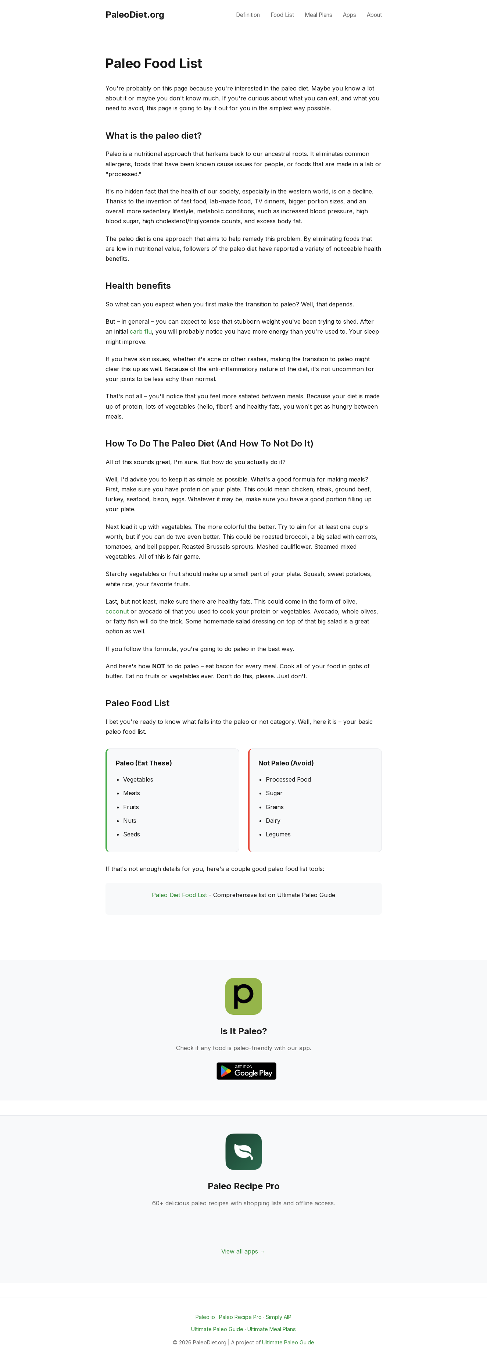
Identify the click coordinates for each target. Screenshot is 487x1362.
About (374, 14)
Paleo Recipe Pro (240, 1317)
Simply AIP (278, 1317)
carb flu (141, 331)
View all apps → (243, 1251)
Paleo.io (205, 1317)
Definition (248, 14)
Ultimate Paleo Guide (217, 1329)
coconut (117, 611)
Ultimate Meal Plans (271, 1329)
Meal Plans (318, 14)
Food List (282, 14)
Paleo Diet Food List (179, 895)
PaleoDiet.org (134, 14)
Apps (349, 14)
